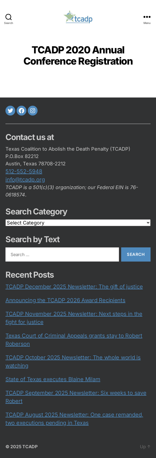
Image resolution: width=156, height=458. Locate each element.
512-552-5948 (23, 171)
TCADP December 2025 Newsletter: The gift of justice (74, 286)
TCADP (30, 446)
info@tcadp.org (25, 179)
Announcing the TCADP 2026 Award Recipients (65, 300)
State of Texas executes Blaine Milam (52, 379)
